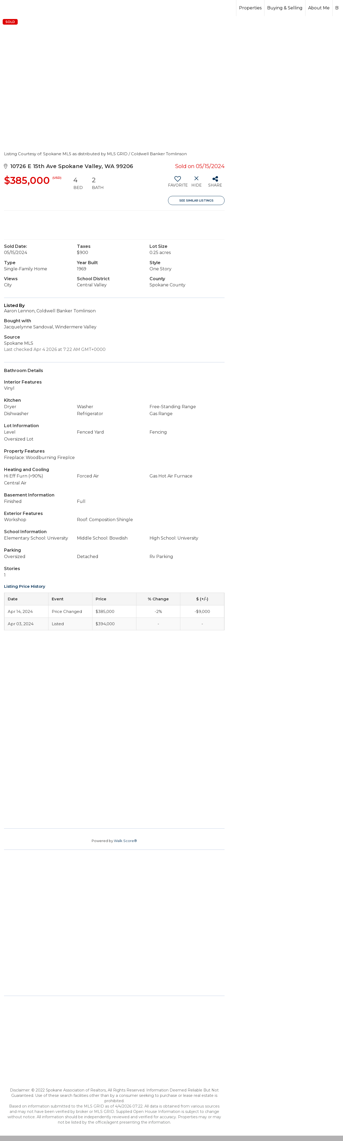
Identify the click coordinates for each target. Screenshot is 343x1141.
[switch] (177, 184)
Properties (250, 7)
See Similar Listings (196, 200)
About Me (319, 7)
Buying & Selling (285, 7)
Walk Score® (125, 841)
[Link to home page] (171, 8)
